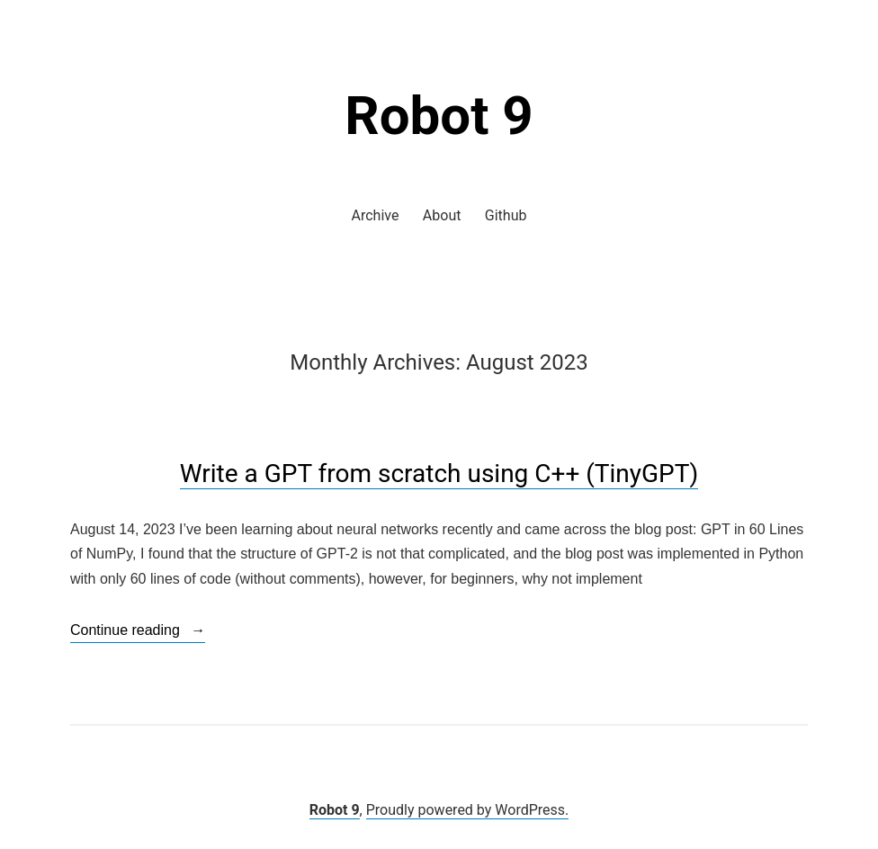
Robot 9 (439, 115)
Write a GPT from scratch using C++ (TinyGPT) (439, 473)
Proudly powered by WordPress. (467, 809)
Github (506, 215)
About (442, 215)
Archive (375, 215)
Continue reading (137, 630)
